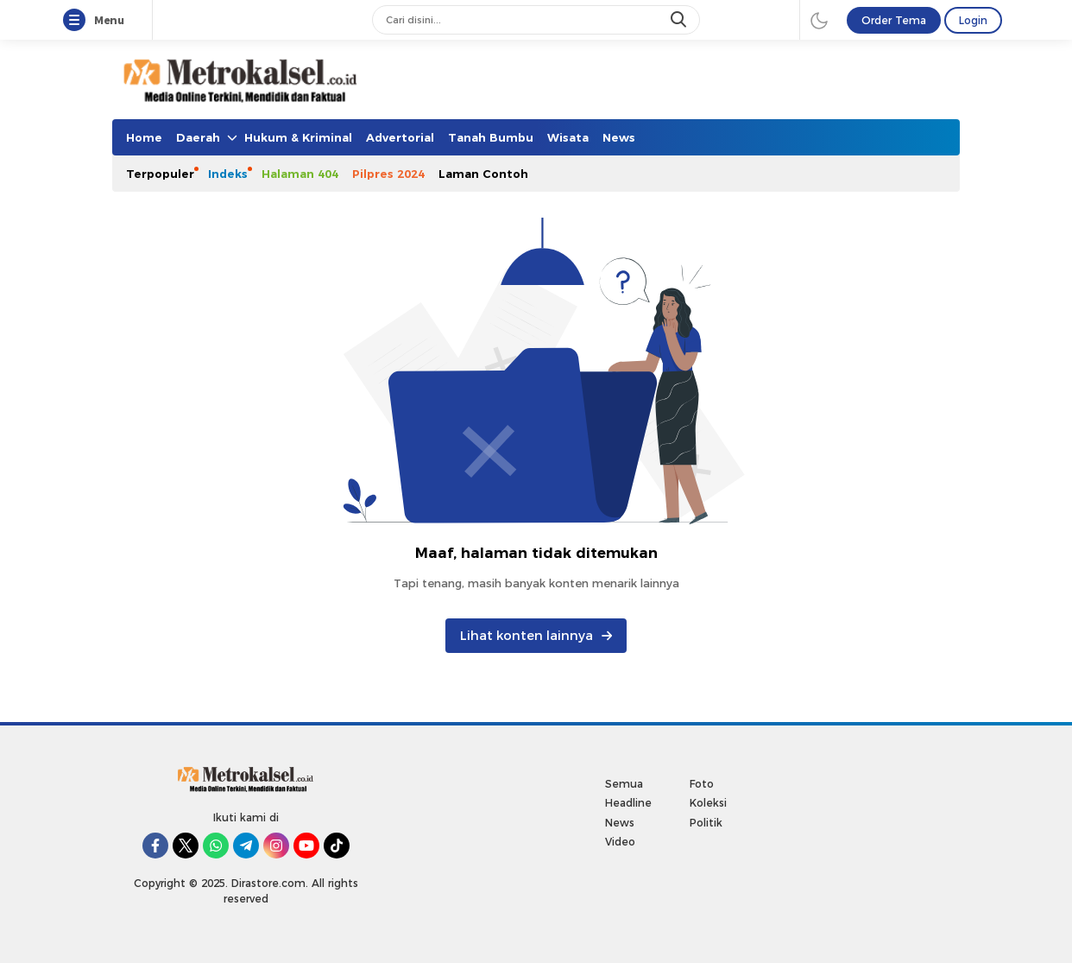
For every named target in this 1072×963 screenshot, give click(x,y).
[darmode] (819, 20)
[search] (680, 20)
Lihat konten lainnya (536, 635)
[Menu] (77, 21)
